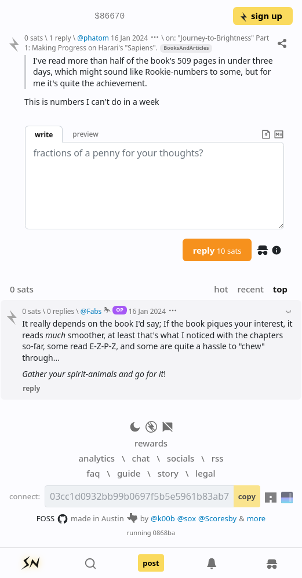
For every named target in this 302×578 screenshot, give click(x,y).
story (168, 473)
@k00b (163, 518)
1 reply (60, 37)
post (151, 563)
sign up (260, 15)
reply (217, 250)
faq (93, 473)
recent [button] (250, 289)
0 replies (60, 311)
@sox (186, 518)
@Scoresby (217, 518)
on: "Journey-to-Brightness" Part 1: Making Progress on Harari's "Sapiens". (146, 42)
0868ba (164, 532)
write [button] (44, 134)
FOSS (52, 519)
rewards (151, 443)
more (256, 518)
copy (247, 496)
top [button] (280, 289)
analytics (97, 458)
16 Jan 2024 (129, 37)
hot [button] (221, 289)
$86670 (109, 16)
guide (128, 473)
